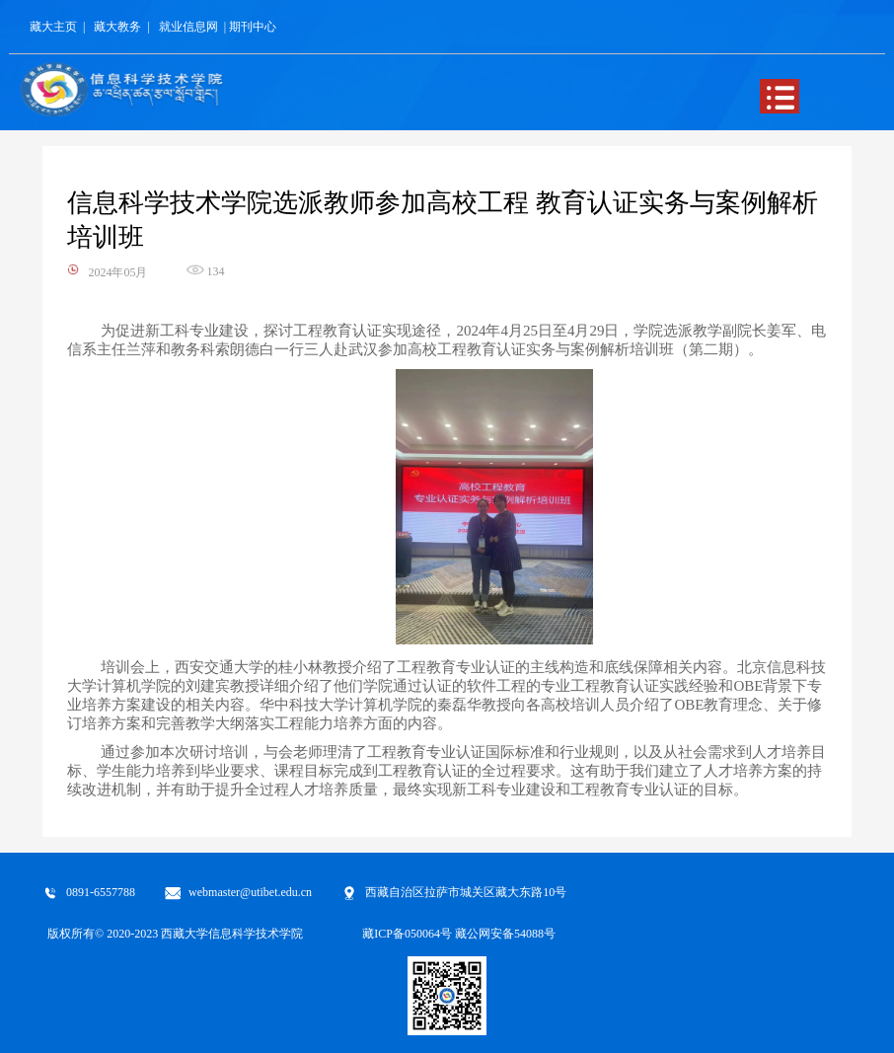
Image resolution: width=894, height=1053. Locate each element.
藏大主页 (53, 27)
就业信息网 (188, 27)
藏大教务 (117, 27)
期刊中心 (252, 27)
